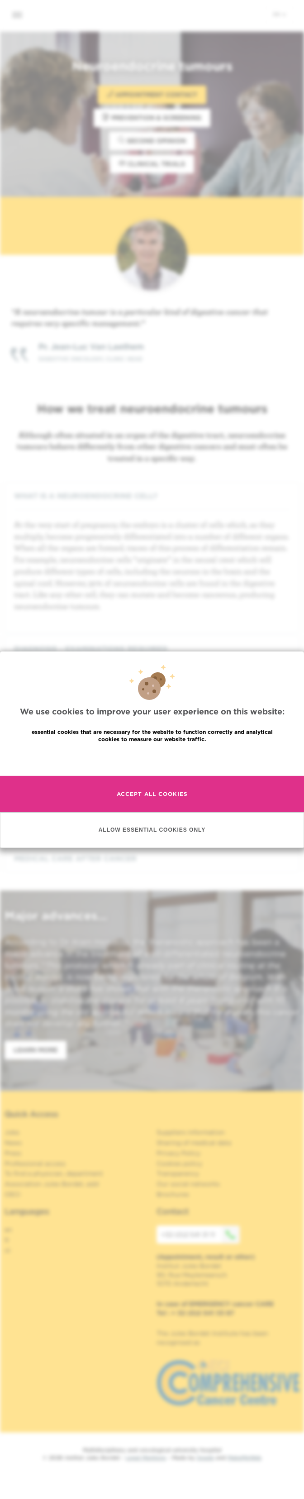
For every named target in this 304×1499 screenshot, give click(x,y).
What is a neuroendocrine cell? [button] (152, 496)
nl (7, 1250)
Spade (205, 1457)
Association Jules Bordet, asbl (52, 1184)
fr (7, 1240)
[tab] (152, 496)
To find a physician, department (54, 1173)
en (279, 14)
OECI (12, 1194)
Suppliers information (191, 1132)
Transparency (178, 1173)
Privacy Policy (178, 1153)
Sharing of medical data (194, 1142)
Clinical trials (152, 164)
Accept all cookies (152, 801)
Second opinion (152, 140)
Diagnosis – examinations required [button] (152, 649)
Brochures (173, 1194)
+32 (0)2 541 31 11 (200, 1235)
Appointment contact (152, 94)
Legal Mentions (146, 1457)
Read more (152, 765)
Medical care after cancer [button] (152, 858)
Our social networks (188, 1184)
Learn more (35, 1050)
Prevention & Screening (152, 117)
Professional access (35, 1163)
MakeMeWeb (244, 1457)
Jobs (12, 1132)
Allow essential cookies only (152, 837)
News (13, 1142)
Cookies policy (179, 1163)
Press (13, 1153)
